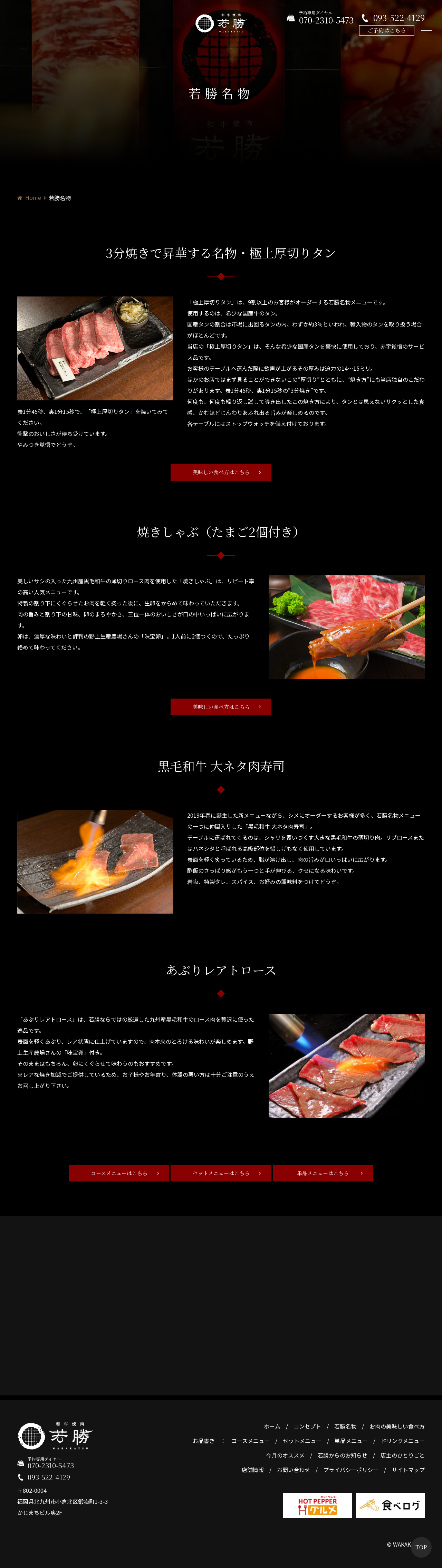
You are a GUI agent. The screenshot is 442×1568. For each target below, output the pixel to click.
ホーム (272, 1424)
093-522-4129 (399, 18)
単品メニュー (351, 1438)
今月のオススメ (285, 1453)
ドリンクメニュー (403, 1438)
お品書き (204, 1438)
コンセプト (307, 1424)
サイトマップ (408, 1467)
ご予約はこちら (386, 30)
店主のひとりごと (403, 1453)
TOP (421, 1547)
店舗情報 (253, 1467)
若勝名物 (345, 1424)
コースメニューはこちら (116, 1174)
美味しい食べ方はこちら (221, 472)
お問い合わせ (293, 1467)
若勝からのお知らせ (342, 1453)
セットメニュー (302, 1438)
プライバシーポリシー (350, 1467)
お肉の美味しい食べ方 (397, 1424)
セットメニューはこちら (221, 1174)
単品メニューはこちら (326, 1174)
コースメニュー (250, 1438)
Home (33, 197)
